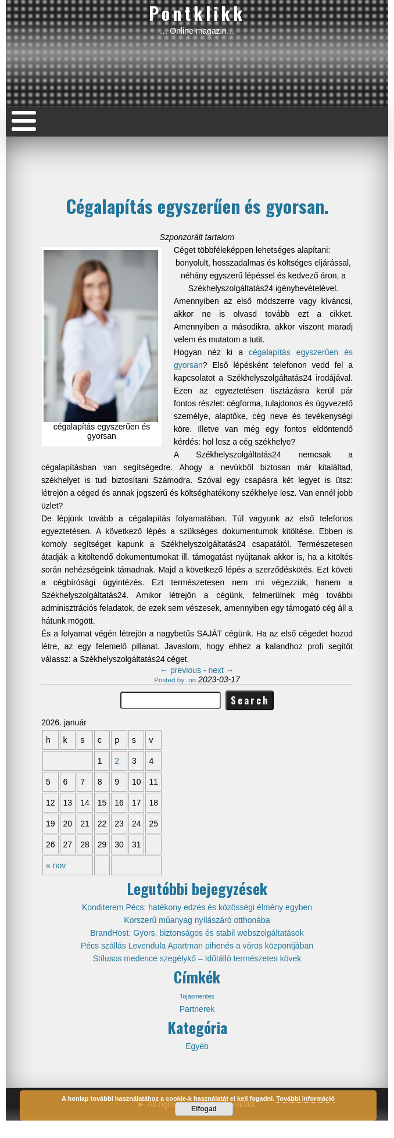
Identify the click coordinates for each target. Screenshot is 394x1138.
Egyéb (197, 1046)
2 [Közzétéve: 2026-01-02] (116, 760)
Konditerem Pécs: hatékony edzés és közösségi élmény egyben (197, 907)
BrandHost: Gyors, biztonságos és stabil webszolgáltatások (196, 932)
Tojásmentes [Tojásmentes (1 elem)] (197, 996)
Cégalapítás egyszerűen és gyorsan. (197, 205)
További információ (305, 1098)
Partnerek (197, 1009)
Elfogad (204, 1109)
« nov (56, 865)
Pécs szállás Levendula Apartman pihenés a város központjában (197, 945)
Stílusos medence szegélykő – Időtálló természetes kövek (197, 958)
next (221, 670)
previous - (184, 670)
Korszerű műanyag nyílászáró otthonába (197, 920)
